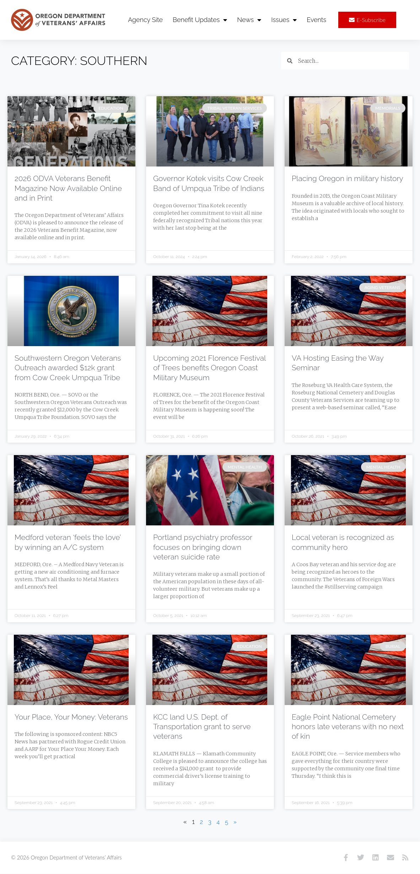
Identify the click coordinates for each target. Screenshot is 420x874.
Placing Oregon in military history (347, 178)
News (249, 20)
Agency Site (145, 19)
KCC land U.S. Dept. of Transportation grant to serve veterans (202, 727)
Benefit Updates (200, 20)
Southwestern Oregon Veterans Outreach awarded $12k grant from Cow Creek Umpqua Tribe (68, 368)
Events (316, 19)
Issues (284, 20)
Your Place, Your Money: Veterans (71, 717)
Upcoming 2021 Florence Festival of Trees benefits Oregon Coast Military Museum (209, 368)
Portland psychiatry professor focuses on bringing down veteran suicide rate (202, 547)
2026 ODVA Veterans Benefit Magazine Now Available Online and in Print (68, 188)
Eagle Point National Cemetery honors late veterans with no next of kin (348, 727)
